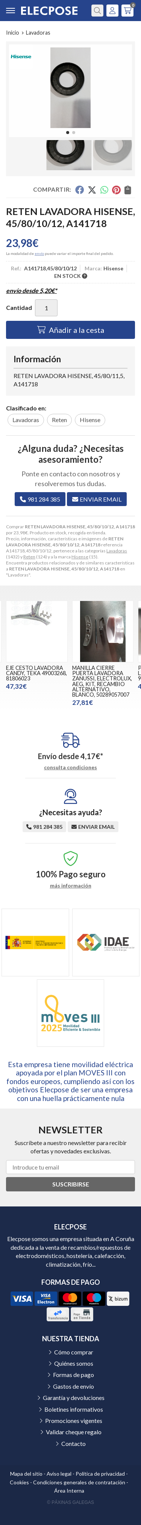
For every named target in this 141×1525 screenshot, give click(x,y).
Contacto (73, 1443)
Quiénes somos (73, 1363)
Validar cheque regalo (74, 1431)
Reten (29, 557)
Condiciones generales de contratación (79, 1482)
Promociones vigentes (73, 1420)
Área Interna (69, 1490)
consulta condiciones (70, 767)
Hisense (79, 557)
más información (70, 886)
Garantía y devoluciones (74, 1397)
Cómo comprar (73, 1352)
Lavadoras (116, 551)
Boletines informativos (73, 1409)
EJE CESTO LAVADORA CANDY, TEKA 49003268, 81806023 (36, 673)
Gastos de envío (73, 1386)
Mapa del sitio (26, 1473)
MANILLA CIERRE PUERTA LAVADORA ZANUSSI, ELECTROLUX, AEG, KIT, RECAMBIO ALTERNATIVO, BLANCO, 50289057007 (102, 681)
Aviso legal (59, 1473)
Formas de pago (73, 1374)
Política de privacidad (100, 1473)
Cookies (19, 1482)
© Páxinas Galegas (70, 1502)
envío (39, 253)
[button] (67, 132)
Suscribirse (70, 1184)
